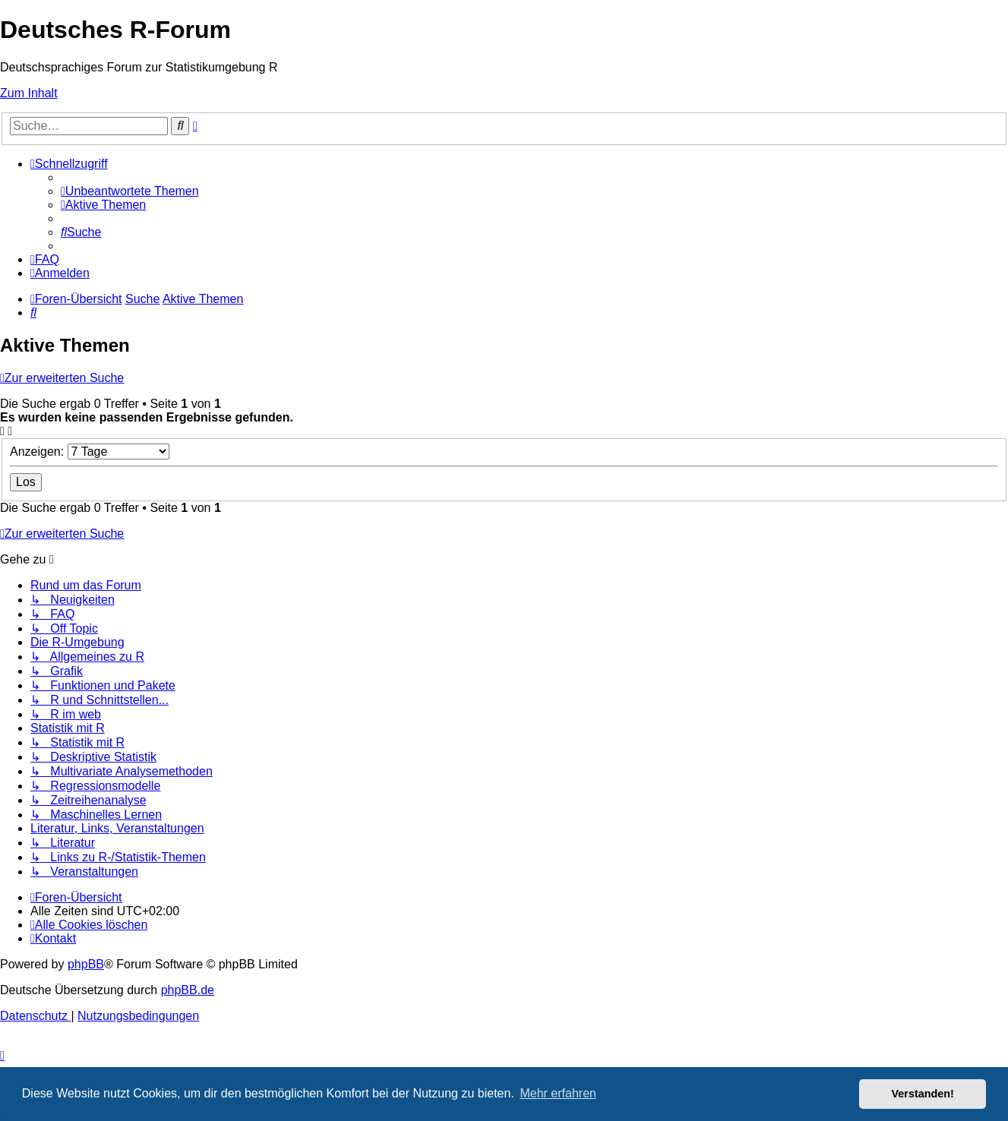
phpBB (86, 964)
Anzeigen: (89, 451)
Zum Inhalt (29, 93)
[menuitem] (130, 191)
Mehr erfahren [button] (558, 1093)
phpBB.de (187, 990)
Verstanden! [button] (923, 1094)
